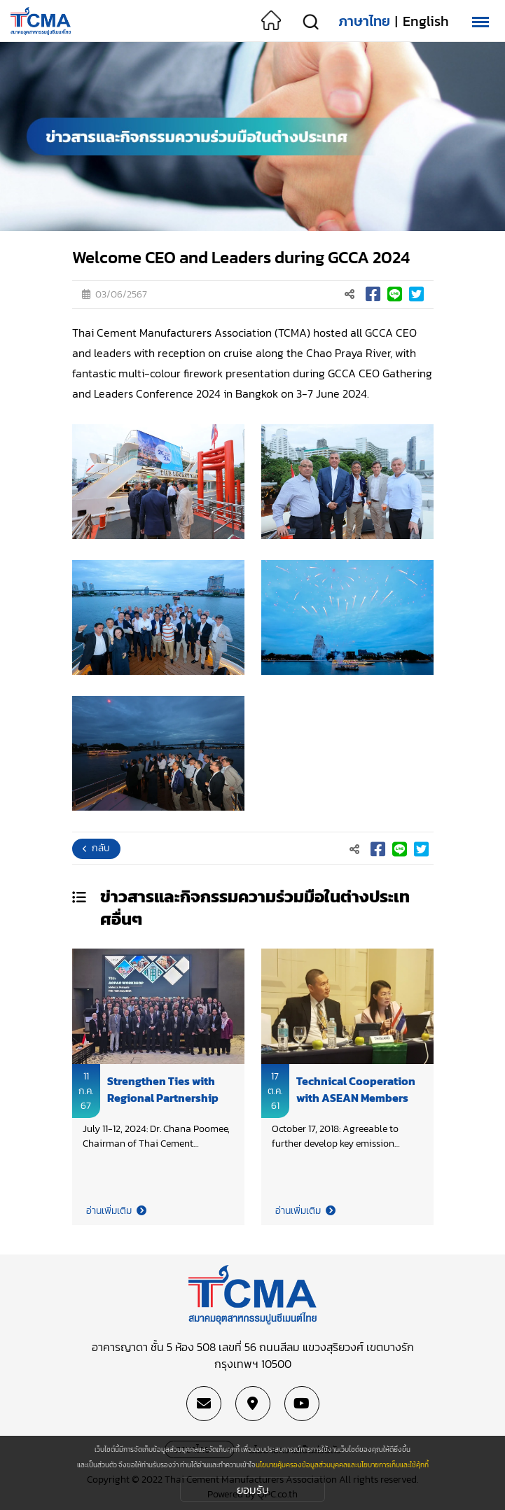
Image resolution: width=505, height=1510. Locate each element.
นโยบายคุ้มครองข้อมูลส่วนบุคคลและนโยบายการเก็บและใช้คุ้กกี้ (342, 1465)
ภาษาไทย (364, 21)
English (426, 21)
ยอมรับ (253, 1489)
